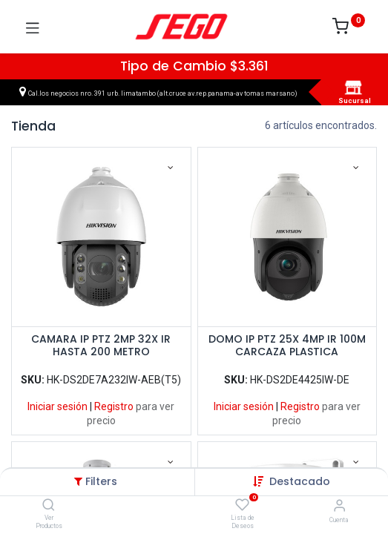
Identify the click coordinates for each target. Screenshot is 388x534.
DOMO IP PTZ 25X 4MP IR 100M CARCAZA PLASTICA (287, 346)
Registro (114, 406)
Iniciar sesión (57, 406)
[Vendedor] (339, 505)
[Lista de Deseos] (242, 505)
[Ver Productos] (49, 506)
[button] (299, 481)
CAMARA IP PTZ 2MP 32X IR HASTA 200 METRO (101, 346)
